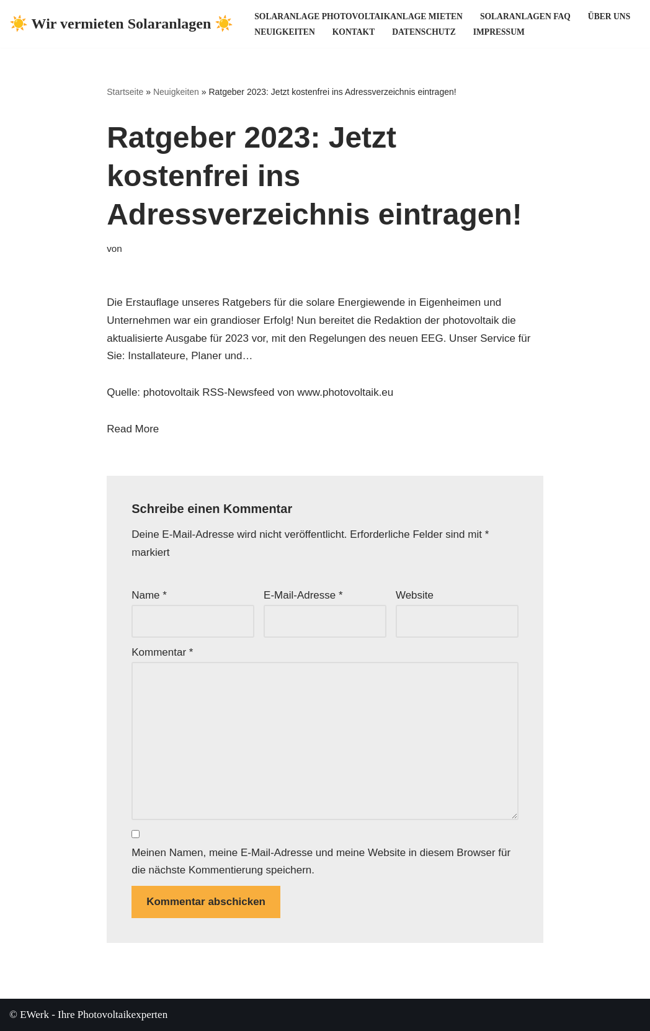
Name (149, 595)
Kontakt (353, 32)
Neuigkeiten (284, 32)
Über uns (609, 16)
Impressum (499, 32)
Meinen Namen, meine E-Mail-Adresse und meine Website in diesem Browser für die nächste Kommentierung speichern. (320, 862)
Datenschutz (423, 32)
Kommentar (162, 652)
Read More (133, 429)
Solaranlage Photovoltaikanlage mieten (358, 16)
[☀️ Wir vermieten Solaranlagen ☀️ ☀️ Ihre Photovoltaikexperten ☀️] (121, 24)
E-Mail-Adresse (303, 595)
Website (415, 595)
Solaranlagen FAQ (525, 16)
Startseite (125, 92)
